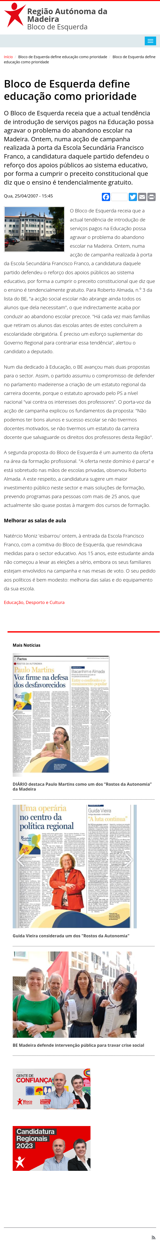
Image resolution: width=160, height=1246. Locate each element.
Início (8, 56)
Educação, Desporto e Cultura (34, 602)
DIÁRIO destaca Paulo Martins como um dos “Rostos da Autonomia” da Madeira (83, 786)
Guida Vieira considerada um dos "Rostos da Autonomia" (72, 936)
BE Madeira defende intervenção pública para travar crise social (80, 1045)
